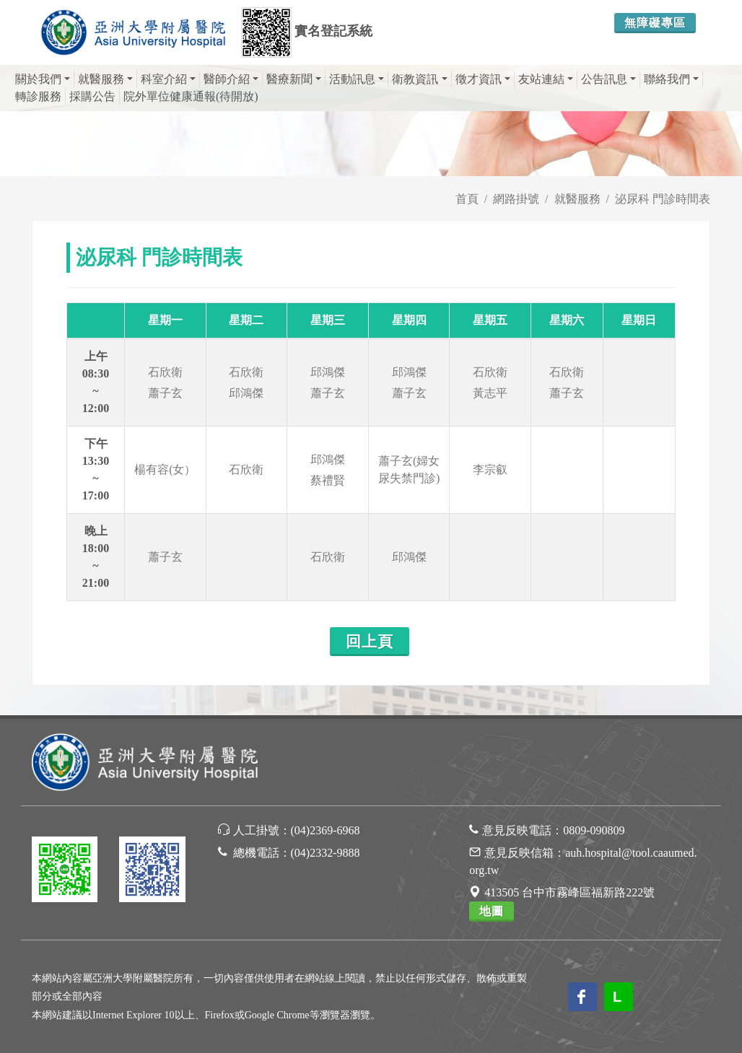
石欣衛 (165, 372)
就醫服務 (105, 79)
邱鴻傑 (246, 393)
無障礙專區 (655, 23)
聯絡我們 (671, 79)
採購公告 (92, 96)
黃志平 (490, 393)
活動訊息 (356, 79)
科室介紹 (168, 79)
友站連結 (545, 79)
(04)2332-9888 (325, 853)
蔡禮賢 (327, 480)
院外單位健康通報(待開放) (190, 96)
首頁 (467, 199)
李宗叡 (490, 469)
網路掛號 (516, 199)
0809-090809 (593, 830)
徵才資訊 (482, 79)
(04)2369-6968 (325, 830)
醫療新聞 (293, 79)
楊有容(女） (165, 469)
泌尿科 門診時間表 (662, 199)
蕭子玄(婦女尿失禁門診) (409, 469)
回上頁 (369, 641)
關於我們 (42, 79)
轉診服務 (38, 96)
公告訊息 (608, 79)
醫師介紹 (231, 79)
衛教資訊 (419, 79)
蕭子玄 (165, 393)
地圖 (491, 911)
